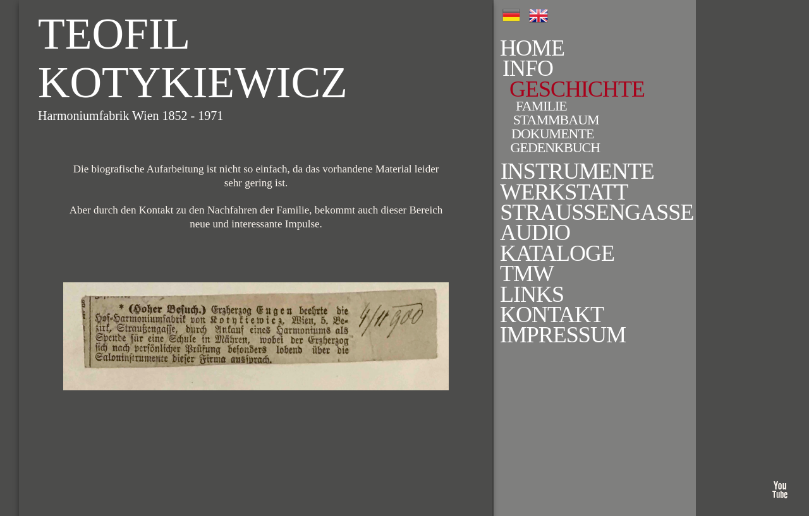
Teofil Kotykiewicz (193, 58)
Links (513, 294)
